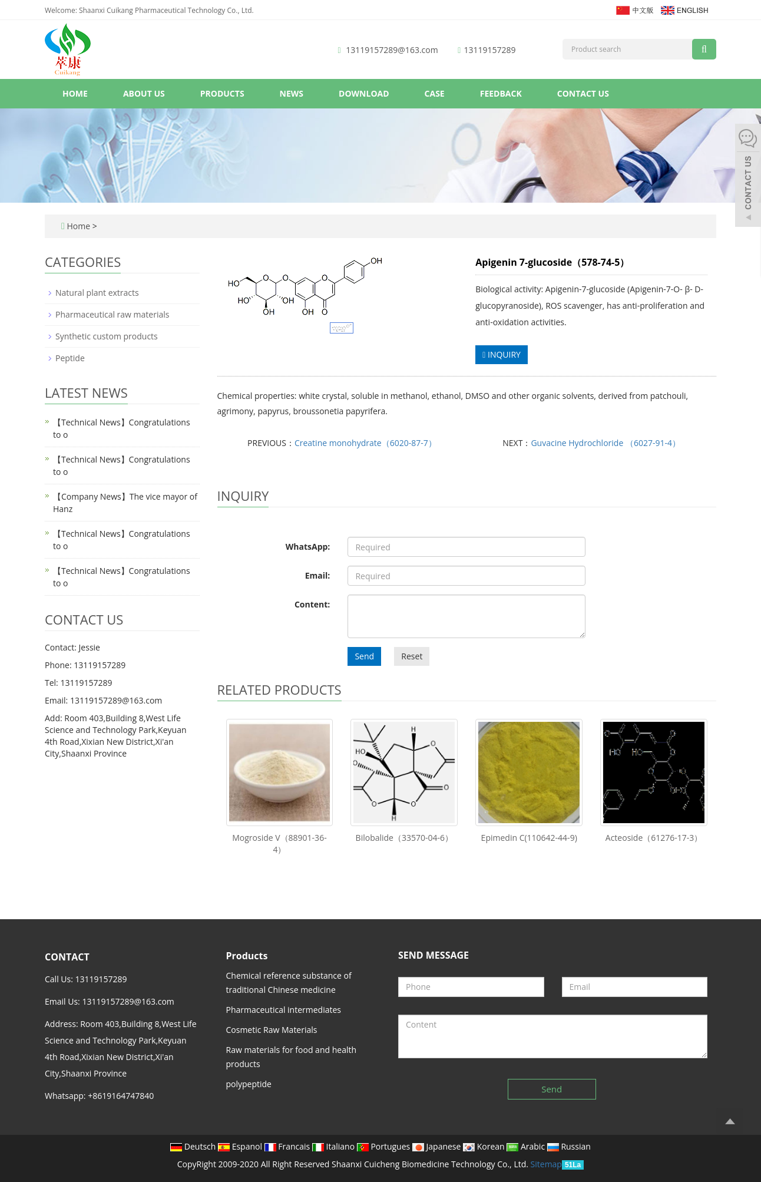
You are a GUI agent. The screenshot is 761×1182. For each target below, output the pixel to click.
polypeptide (249, 1083)
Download (364, 93)
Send (364, 656)
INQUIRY (501, 354)
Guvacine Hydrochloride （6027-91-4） (605, 442)
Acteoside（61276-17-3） (654, 837)
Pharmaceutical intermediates (284, 1009)
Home (75, 93)
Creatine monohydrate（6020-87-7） (365, 442)
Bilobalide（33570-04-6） (404, 837)
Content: (312, 604)
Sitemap (546, 1164)
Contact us (583, 93)
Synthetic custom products (106, 336)
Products (222, 93)
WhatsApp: (308, 546)
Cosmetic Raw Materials (271, 1029)
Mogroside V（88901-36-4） (279, 843)
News (291, 93)
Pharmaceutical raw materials (112, 314)
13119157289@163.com (392, 49)
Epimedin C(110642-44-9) (529, 837)
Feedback (501, 93)
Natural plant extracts (97, 292)
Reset (411, 656)
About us (144, 93)
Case (435, 93)
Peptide (70, 358)
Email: (317, 575)
